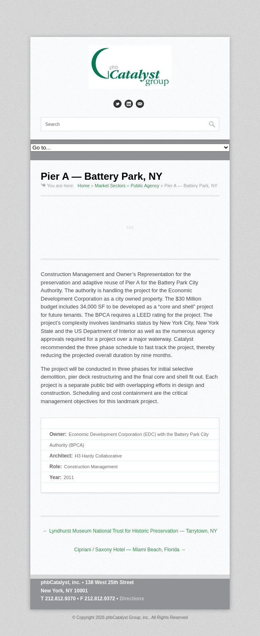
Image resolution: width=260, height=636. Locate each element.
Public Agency (145, 185)
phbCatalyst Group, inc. (128, 617)
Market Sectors (110, 185)
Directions (132, 599)
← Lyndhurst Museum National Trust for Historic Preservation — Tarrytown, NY (130, 531)
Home (84, 185)
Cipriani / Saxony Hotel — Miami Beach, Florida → (130, 550)
